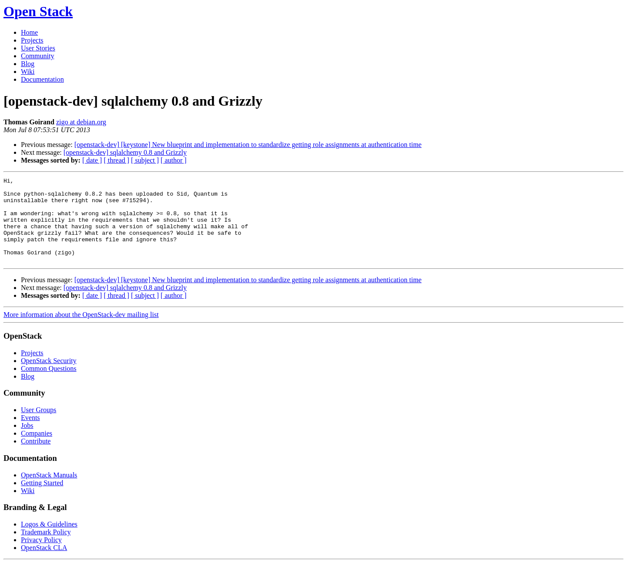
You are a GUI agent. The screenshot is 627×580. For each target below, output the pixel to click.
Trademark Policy (46, 549)
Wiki (27, 71)
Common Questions (49, 385)
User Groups (38, 426)
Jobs (27, 442)
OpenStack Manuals (49, 492)
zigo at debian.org (81, 122)
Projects (32, 40)
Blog (27, 63)
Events (30, 434)
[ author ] (174, 160)
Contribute (36, 458)
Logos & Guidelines (49, 541)
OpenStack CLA (44, 564)
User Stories (38, 48)
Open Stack (38, 11)
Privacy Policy (41, 556)
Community (37, 56)
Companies (36, 450)
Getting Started (42, 499)
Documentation (42, 79)
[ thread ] (116, 160)
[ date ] (92, 160)
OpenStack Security (49, 377)
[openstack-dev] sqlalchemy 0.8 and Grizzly (125, 152)
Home (29, 32)
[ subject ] (145, 160)
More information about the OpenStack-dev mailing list (80, 331)
